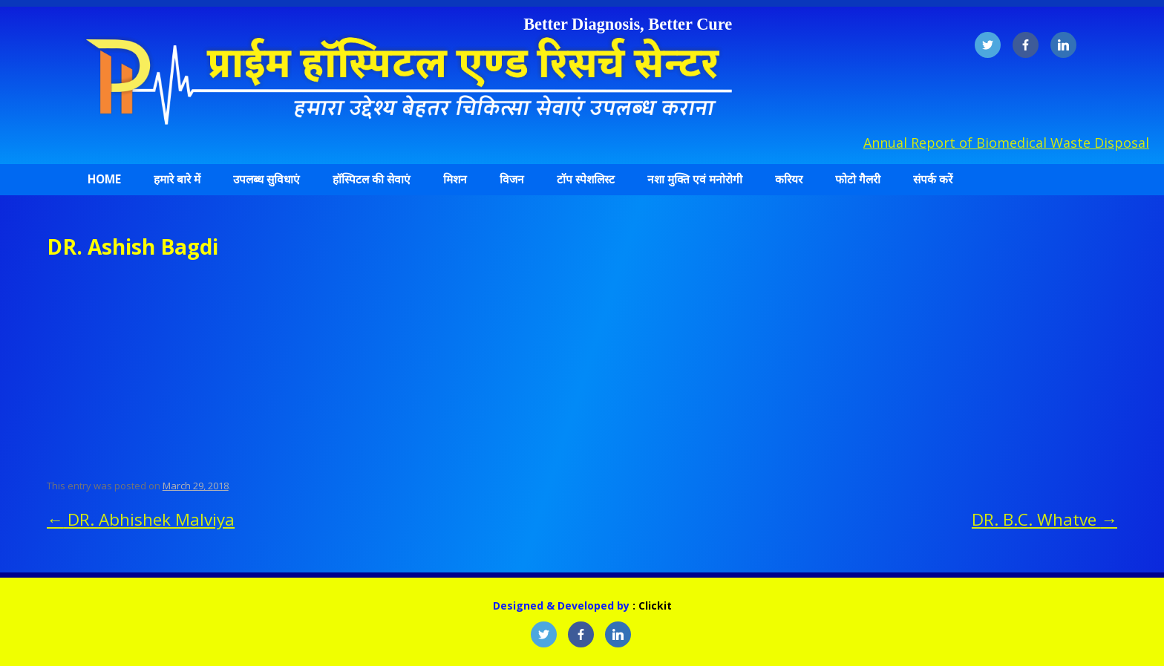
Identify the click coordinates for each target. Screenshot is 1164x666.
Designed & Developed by (562, 605)
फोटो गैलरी (857, 179)
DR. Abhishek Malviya (141, 519)
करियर (788, 179)
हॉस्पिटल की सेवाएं (372, 179)
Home (104, 179)
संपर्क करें (932, 179)
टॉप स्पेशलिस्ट (586, 179)
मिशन (455, 179)
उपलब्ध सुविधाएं (266, 179)
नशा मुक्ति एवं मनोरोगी (694, 179)
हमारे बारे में (177, 179)
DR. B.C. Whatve (1044, 519)
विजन (512, 179)
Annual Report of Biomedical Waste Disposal (1006, 142)
